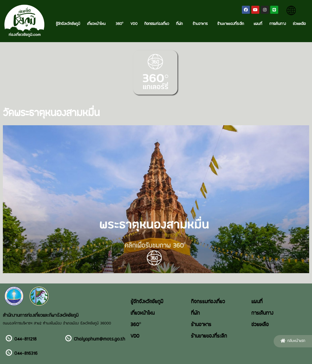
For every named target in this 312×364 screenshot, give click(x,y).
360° (120, 24)
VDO (134, 24)
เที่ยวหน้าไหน (97, 24)
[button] (293, 341)
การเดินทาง (277, 24)
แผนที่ (258, 24)
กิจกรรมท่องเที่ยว (156, 24)
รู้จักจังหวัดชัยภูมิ (68, 24)
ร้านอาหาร (201, 24)
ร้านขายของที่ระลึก (232, 24)
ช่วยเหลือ (299, 24)
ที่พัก (180, 24)
